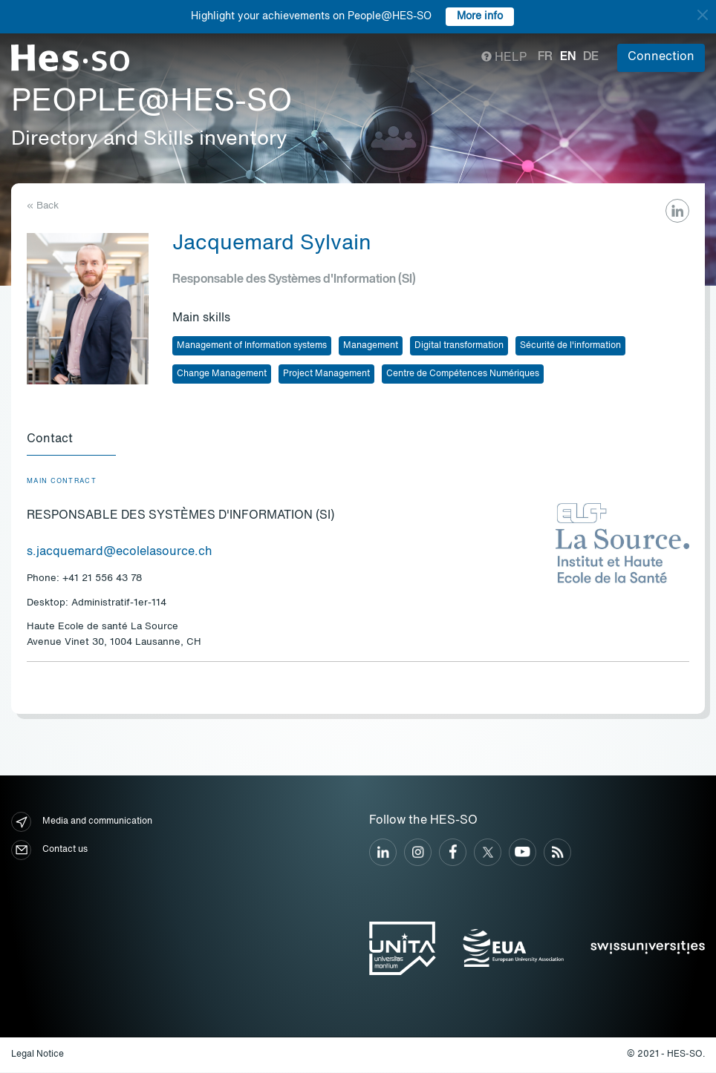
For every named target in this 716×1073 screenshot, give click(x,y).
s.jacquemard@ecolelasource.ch (119, 553)
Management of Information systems (252, 345)
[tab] (71, 440)
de (591, 57)
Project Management (326, 374)
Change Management (222, 374)
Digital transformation (459, 345)
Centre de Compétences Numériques (462, 374)
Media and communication (81, 823)
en (568, 57)
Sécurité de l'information (570, 345)
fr (545, 57)
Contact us (49, 851)
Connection (661, 57)
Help (504, 58)
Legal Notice (37, 1055)
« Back (43, 206)
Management (370, 345)
